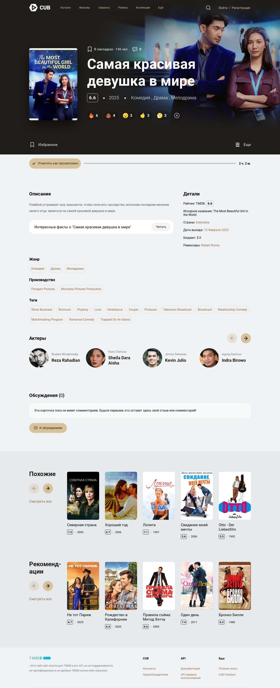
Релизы (123, 7)
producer (150, 309)
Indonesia (202, 222)
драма (160, 97)
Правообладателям (155, 674)
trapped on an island (115, 319)
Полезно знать (228, 668)
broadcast (205, 309)
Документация (190, 668)
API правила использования (191, 676)
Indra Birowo (234, 360)
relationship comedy (232, 309)
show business (41, 309)
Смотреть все (40, 501)
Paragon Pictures (43, 289)
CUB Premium (227, 674)
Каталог (65, 7)
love (97, 309)
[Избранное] (43, 144)
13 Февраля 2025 (216, 230)
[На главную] (40, 7)
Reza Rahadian (66, 360)
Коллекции (143, 7)
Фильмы (84, 7)
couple (133, 309)
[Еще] (242, 144)
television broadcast (177, 309)
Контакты (149, 668)
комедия (140, 97)
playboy (82, 309)
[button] (246, 338)
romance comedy (81, 319)
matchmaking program (47, 319)
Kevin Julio (175, 360)
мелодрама (183, 97)
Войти (223, 8)
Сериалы (104, 7)
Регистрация (241, 8)
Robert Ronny (210, 245)
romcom (65, 309)
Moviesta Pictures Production (81, 289)
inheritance (114, 309)
